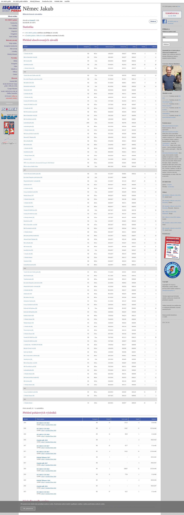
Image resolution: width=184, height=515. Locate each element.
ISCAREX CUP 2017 (43, 446)
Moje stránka (13, 43)
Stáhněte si (14, 69)
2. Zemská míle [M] (28, 53)
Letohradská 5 (166, 113)
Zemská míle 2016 (28, 293)
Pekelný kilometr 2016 (29, 322)
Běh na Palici (165, 145)
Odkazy (15, 72)
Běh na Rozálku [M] (28, 141)
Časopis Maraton (12, 88)
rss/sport (169, 184)
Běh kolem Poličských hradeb (170, 125)
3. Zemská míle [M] (28, 97)
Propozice (14, 31)
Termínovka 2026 (47, 1)
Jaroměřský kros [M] (28, 64)
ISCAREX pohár (6, 1)
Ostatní (15, 74)
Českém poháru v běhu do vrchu (36, 35)
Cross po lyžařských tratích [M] (31, 192)
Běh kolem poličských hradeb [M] (31, 133)
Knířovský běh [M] (28, 352)
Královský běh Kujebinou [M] (30, 308)
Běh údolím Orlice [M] (29, 82)
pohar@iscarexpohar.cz (168, 290)
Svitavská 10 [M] (27, 159)
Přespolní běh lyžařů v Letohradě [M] (32, 181)
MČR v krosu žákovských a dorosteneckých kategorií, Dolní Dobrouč (39, 162)
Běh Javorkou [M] (28, 61)
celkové (43, 424)
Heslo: (164, 37)
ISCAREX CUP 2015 (43, 492)
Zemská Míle (13, 81)
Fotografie (14, 63)
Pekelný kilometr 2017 (29, 195)
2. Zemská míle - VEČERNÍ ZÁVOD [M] (33, 344)
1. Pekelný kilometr (28, 257)
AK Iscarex (8, 96)
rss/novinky (171, 186)
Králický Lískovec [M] (29, 315)
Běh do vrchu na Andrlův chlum (31, 166)
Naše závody (13, 49)
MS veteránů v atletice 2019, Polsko (171, 222)
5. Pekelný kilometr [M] (29, 199)
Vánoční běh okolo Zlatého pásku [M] (32, 75)
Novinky (14, 58)
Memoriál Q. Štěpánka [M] (30, 137)
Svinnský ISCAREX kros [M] (30, 101)
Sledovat (153, 21)
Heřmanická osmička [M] (29, 86)
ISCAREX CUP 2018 (43, 429)
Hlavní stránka (12, 16)
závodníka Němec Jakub (50, 424)
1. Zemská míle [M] (28, 148)
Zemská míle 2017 (28, 184)
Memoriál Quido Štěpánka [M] (30, 239)
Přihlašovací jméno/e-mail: (169, 31)
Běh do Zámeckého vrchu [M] (30, 57)
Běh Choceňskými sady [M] (30, 119)
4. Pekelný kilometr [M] (29, 217)
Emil (179, 6)
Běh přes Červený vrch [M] (30, 348)
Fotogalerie (14, 34)
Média (15, 61)
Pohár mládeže (13, 28)
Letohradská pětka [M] (29, 122)
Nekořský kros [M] (28, 221)
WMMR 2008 (58, 1)
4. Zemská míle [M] (28, 93)
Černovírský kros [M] (28, 206)
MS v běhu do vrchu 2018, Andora (171, 217)
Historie (14, 78)
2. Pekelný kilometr (28, 232)
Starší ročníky (13, 36)
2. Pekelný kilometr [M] (29, 130)
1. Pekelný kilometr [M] (29, 68)
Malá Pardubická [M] (28, 275)
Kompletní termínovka (10, 46)
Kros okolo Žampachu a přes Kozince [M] (33, 79)
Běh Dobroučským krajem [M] (30, 111)
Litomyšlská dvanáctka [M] (30, 264)
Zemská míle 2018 (28, 90)
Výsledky (14, 26)
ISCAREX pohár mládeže (20, 1)
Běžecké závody (11, 40)
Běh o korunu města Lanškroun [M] (31, 355)
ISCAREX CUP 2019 (43, 423)
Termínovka (13, 23)
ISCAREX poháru (31, 33)
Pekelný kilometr (35, 1)
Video (15, 66)
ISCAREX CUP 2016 (43, 469)
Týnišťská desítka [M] (28, 279)
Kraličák (67, 1)
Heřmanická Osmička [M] (29, 301)
